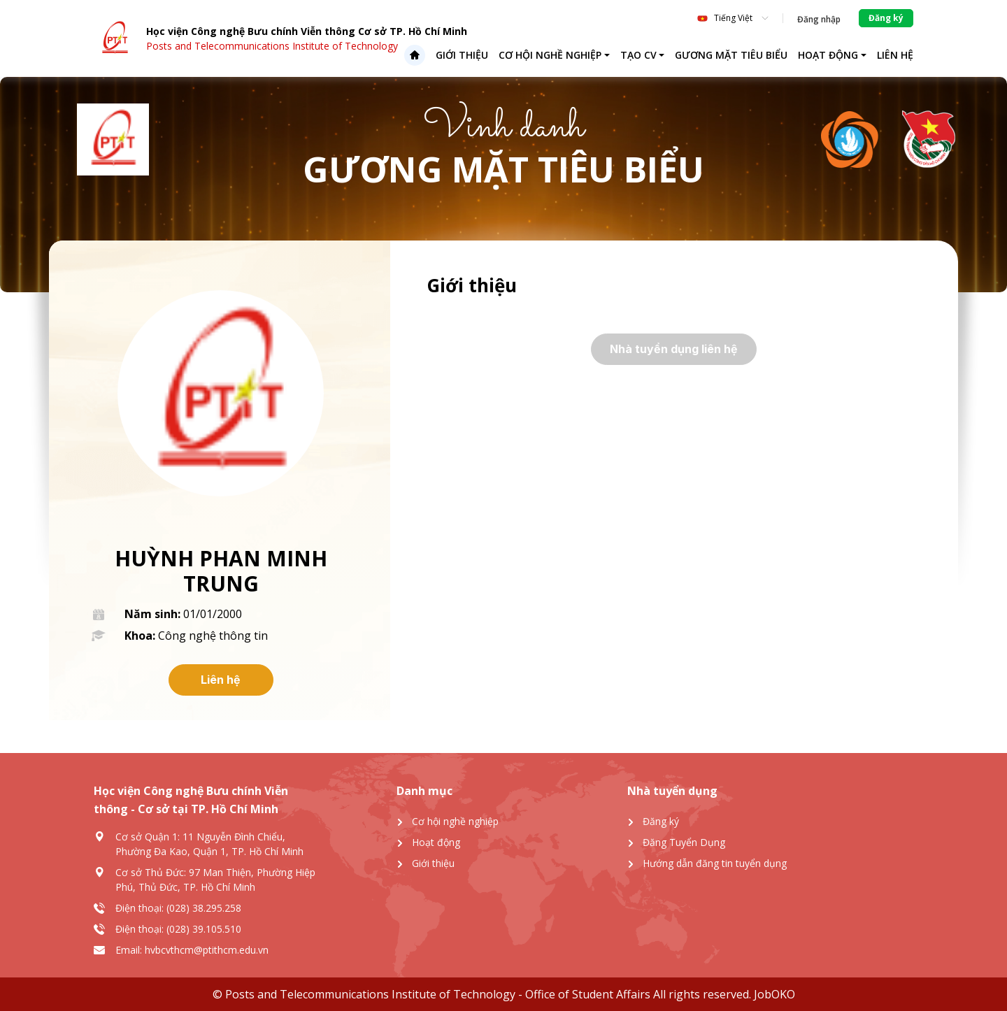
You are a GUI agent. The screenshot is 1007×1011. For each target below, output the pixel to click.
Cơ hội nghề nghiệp (550, 55)
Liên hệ (895, 55)
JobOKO (773, 994)
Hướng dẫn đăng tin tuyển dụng (715, 863)
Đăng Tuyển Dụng (684, 842)
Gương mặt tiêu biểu (731, 55)
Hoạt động (828, 55)
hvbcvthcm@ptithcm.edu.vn (207, 949)
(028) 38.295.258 (203, 908)
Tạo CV (638, 55)
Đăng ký (661, 821)
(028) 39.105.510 (203, 928)
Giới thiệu (462, 55)
